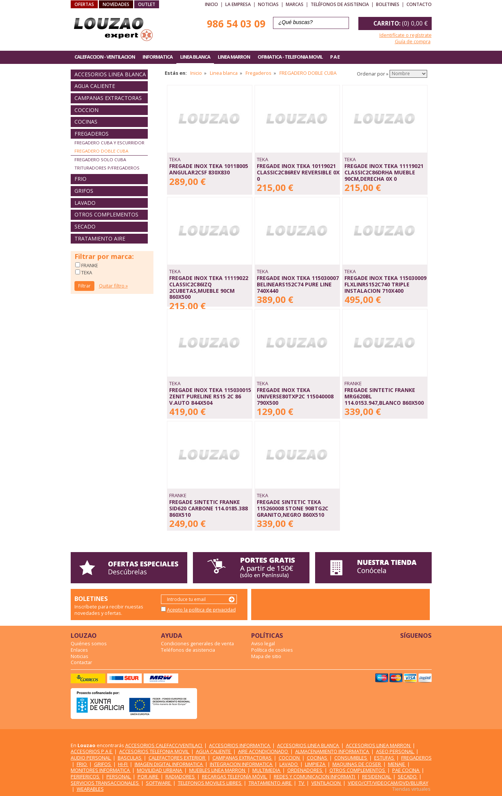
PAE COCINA (406, 770)
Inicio (211, 4)
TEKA (86, 272)
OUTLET (146, 4)
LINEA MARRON (234, 56)
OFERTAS (84, 4)
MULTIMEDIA (266, 770)
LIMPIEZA (315, 764)
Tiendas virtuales (411, 788)
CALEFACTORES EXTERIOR (177, 757)
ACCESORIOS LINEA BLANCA (110, 74)
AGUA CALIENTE (94, 85)
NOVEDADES (116, 4)
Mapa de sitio (266, 656)
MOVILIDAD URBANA (160, 770)
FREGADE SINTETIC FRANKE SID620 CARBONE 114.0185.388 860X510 (208, 508)
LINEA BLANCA (195, 56)
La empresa (238, 4)
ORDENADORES (305, 770)
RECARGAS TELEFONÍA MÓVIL (235, 776)
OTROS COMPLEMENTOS (106, 214)
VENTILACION (326, 782)
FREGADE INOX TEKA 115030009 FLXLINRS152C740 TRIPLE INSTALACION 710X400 (385, 284)
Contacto (419, 4)
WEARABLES (90, 788)
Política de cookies (272, 649)
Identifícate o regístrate (405, 35)
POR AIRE (148, 776)
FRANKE (89, 265)
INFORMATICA (158, 56)
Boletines (387, 4)
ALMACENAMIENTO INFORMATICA (332, 751)
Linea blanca (224, 73)
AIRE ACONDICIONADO (263, 751)
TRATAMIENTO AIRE (99, 238)
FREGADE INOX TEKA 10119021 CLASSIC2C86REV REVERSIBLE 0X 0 (298, 172)
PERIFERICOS (85, 776)
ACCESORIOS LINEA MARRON (378, 745)
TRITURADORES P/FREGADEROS (107, 168)
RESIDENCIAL (377, 776)
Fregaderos (258, 73)
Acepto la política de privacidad (201, 609)
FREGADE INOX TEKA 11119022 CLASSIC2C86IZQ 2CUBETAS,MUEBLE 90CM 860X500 (208, 287)
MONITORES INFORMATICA (101, 770)
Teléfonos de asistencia (340, 4)
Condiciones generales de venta (197, 643)
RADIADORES (180, 776)
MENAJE (397, 764)
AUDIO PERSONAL (91, 757)
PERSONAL (119, 776)
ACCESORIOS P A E (92, 751)
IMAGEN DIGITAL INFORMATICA (169, 764)
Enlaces (79, 649)
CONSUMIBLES (351, 757)
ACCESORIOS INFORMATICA (240, 745)
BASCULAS (130, 757)
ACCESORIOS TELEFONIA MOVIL (154, 751)
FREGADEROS (91, 133)
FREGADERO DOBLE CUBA (101, 151)
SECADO (85, 226)
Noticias (268, 4)
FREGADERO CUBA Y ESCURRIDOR (109, 142)
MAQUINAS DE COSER (357, 764)
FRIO (80, 178)
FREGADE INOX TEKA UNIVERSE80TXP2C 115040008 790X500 (295, 396)
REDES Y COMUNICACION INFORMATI (315, 776)
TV (302, 782)
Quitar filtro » (113, 285)
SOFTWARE (159, 782)
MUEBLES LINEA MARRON (217, 770)
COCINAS (85, 121)
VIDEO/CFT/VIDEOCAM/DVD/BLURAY (388, 782)
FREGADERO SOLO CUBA (100, 159)
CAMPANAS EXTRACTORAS (108, 97)
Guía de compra (413, 41)
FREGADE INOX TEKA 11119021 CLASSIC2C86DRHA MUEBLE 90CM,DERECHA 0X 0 (383, 172)
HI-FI (123, 764)
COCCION (86, 109)
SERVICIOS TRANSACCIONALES (105, 782)
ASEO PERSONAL (395, 751)
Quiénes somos (89, 643)
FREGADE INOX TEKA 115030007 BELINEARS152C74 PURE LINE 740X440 (298, 284)
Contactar (81, 662)
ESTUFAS (384, 757)
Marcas (294, 4)
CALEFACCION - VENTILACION (104, 56)
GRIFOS (83, 190)
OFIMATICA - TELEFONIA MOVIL (290, 56)
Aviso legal (263, 643)
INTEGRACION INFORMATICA (241, 764)
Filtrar (84, 286)
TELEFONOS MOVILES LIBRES (210, 782)
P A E (335, 56)
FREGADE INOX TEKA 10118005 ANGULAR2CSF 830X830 (208, 169)
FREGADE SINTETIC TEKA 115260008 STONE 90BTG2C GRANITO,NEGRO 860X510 (292, 508)
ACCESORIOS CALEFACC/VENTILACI (164, 745)
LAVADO (85, 202)
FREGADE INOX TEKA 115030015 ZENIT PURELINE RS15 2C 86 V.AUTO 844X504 (210, 396)
